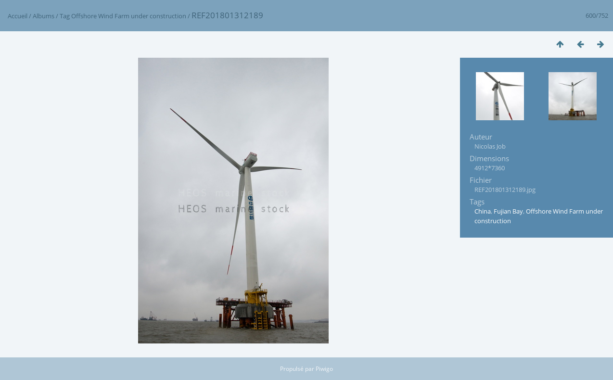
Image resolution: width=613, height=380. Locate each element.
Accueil (17, 16)
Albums (43, 16)
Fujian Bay (508, 211)
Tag (65, 16)
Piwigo (324, 369)
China (482, 211)
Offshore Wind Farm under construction (128, 16)
